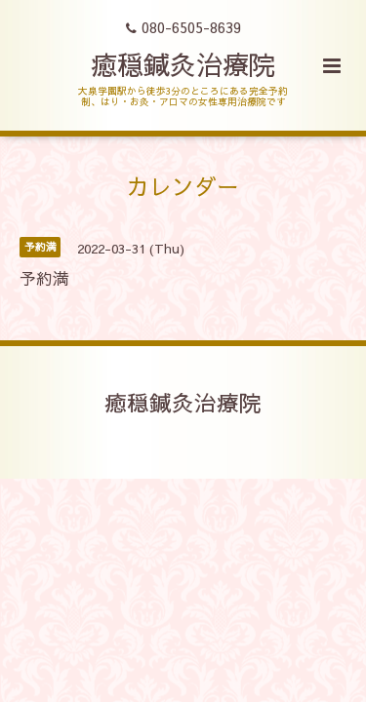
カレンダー (183, 186)
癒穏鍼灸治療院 (183, 64)
